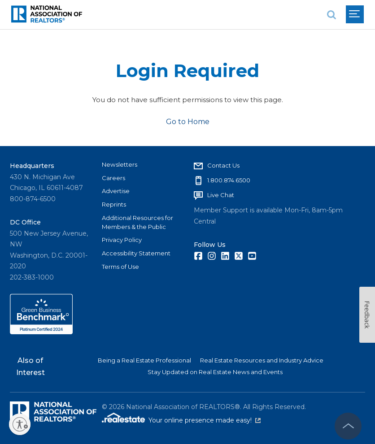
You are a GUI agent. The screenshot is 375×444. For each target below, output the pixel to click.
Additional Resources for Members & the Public (137, 222)
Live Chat (220, 194)
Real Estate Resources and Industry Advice (261, 360)
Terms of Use (120, 266)
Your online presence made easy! (204, 420)
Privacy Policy (122, 239)
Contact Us (223, 165)
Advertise (116, 190)
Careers (113, 177)
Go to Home (187, 121)
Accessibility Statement (136, 253)
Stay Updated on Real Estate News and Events (215, 371)
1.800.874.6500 (228, 180)
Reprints (114, 204)
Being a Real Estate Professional (144, 360)
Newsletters (119, 164)
